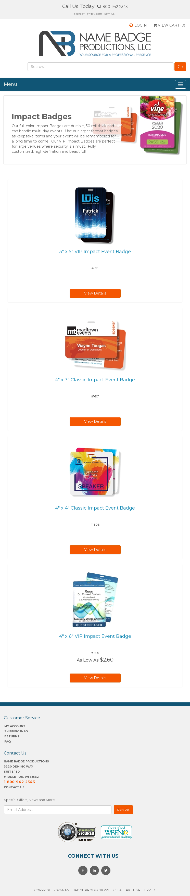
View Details (95, 293)
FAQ (7, 741)
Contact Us (14, 787)
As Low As (88, 660)
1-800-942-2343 (112, 6)
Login (138, 25)
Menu (10, 84)
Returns (11, 736)
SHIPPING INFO (16, 731)
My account (15, 726)
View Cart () (169, 25)
